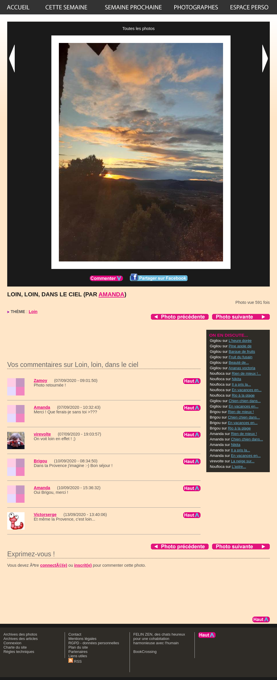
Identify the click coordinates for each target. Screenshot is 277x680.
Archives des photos (20, 634)
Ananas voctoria (242, 368)
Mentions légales (82, 638)
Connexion (12, 643)
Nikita (236, 379)
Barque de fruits (242, 351)
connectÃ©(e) (53, 565)
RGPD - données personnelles (93, 643)
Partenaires (77, 651)
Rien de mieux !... (246, 373)
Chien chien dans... (245, 401)
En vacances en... (246, 390)
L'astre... (239, 466)
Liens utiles (77, 656)
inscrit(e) (83, 565)
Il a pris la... (241, 384)
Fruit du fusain (240, 357)
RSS (75, 661)
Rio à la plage (243, 395)
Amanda (112, 294)
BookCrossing (145, 651)
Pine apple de (240, 346)
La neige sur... (242, 461)
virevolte (42, 434)
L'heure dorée (240, 340)
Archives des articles (20, 638)
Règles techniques (18, 651)
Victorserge (45, 514)
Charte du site (15, 647)
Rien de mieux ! (241, 412)
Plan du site (78, 647)
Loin (33, 311)
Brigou (40, 461)
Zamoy (40, 380)
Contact (74, 634)
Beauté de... (239, 362)
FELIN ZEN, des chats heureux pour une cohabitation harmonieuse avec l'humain (159, 638)
